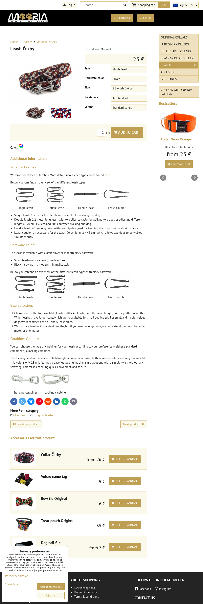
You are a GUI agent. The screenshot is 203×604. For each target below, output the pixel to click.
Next (194, 178)
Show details (13, 584)
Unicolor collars (175, 44)
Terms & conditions (86, 596)
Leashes (20, 415)
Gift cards (169, 79)
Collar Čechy (51, 454)
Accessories (170, 72)
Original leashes (44, 415)
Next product (133, 424)
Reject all (50, 595)
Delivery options (84, 588)
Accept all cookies (51, 587)
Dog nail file (51, 542)
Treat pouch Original (57, 520)
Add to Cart (127, 132)
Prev (163, 178)
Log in (69, 5)
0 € (164, 5)
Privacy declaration (16, 576)
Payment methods (85, 592)
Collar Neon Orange (176, 139)
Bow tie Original (54, 498)
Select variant (125, 459)
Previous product (26, 424)
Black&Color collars (178, 58)
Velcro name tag (54, 476)
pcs (104, 132)
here (107, 175)
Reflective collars (176, 51)
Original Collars (174, 37)
